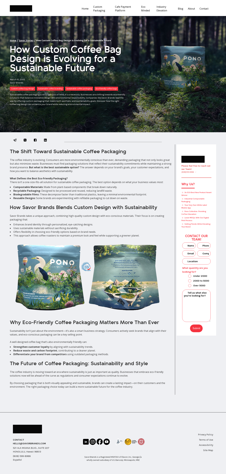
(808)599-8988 (187, 172)
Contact (204, 8)
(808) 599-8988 (22, 456)
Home (85, 8)
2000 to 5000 (196, 281)
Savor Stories (26, 40)
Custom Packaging (99, 8)
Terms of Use (206, 439)
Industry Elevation (162, 8)
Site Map (208, 450)
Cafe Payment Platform (123, 8)
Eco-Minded (145, 8)
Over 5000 (194, 286)
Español (17, 459)
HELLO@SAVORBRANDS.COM (29, 443)
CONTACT (18, 439)
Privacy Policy (205, 434)
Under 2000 (195, 276)
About (191, 8)
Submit (196, 328)
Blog (180, 8)
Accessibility (206, 445)
